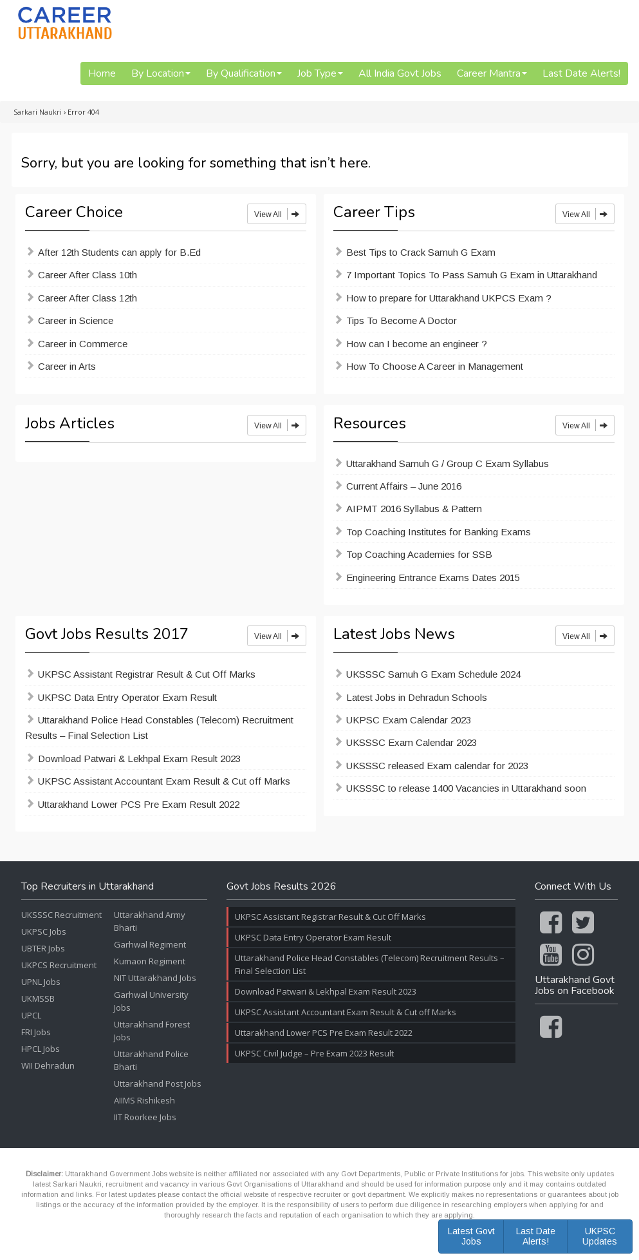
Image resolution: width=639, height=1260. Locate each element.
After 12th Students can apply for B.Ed (119, 252)
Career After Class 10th (87, 274)
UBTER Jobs (43, 948)
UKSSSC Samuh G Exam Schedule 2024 (433, 674)
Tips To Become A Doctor (401, 320)
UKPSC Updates (599, 1236)
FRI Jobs (36, 1032)
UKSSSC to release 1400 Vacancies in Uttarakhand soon (466, 788)
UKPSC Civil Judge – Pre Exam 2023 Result (314, 1053)
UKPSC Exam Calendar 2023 (408, 719)
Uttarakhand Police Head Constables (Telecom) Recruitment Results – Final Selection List (159, 727)
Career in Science (75, 320)
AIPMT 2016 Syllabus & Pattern (414, 508)
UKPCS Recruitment (59, 965)
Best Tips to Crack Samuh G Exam (420, 252)
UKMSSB (38, 998)
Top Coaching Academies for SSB (419, 554)
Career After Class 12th (87, 297)
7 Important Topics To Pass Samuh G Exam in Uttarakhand (471, 274)
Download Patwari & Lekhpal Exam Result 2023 (139, 758)
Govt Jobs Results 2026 (282, 887)
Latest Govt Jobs (471, 1236)
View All (276, 214)
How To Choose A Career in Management (434, 366)
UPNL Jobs (40, 982)
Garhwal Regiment (150, 944)
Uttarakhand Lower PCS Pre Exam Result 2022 (138, 804)
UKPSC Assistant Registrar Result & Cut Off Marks (146, 674)
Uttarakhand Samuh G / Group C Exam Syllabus (447, 463)
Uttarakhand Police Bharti (151, 1060)
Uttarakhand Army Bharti (149, 921)
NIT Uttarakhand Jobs (155, 978)
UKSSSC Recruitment (61, 915)
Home (102, 73)
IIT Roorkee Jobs (145, 1117)
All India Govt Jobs (399, 73)
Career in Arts (67, 366)
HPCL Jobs (40, 1049)
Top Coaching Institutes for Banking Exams (438, 531)
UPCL (31, 1015)
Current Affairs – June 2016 (403, 486)
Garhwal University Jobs (151, 1001)
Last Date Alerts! (581, 73)
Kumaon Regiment (149, 961)
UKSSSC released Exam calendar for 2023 (437, 765)
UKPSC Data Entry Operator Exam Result (127, 697)
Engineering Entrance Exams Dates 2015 (433, 577)
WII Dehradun (48, 1065)
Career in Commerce (82, 343)
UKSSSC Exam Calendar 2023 (411, 742)
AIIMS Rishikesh (144, 1100)
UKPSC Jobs (43, 931)
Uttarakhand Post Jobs (157, 1083)
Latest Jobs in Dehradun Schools (416, 697)
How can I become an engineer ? (416, 343)
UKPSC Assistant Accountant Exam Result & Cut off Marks (164, 781)
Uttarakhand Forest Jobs (152, 1030)
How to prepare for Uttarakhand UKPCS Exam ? (448, 297)
